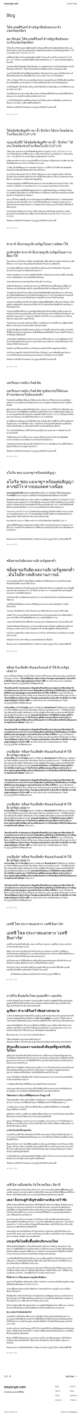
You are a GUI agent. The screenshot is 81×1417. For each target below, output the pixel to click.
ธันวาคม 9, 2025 (12, 367)
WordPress (73, 1412)
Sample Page (72, 3)
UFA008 (22, 683)
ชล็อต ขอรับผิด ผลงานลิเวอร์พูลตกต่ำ (31, 560)
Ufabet (36, 107)
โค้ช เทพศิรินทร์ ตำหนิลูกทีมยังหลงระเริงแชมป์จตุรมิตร (34, 28)
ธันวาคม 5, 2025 (12, 908)
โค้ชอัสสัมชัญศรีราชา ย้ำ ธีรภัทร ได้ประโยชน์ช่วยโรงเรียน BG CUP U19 (40, 132)
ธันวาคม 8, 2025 (12, 544)
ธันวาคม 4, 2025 (12, 1168)
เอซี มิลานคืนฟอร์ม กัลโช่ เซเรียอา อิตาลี (33, 1184)
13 (10, 1376)
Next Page (71, 1376)
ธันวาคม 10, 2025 (12, 114)
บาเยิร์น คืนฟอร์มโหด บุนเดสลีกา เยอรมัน (34, 995)
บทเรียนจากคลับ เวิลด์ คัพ (24, 382)
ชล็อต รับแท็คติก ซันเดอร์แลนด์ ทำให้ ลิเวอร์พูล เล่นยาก (38, 669)
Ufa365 (36, 1163)
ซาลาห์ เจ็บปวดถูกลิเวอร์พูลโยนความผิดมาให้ (37, 244)
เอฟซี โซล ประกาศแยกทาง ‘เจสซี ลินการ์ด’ (35, 924)
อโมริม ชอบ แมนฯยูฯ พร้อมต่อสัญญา (31, 472)
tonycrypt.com (11, 3)
